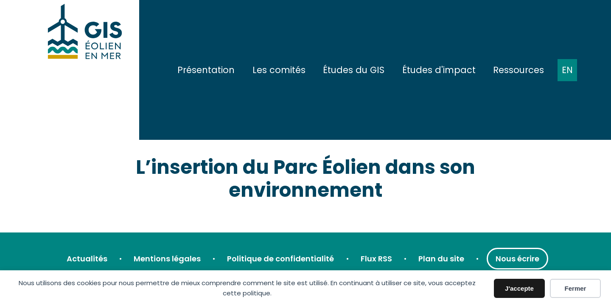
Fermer (575, 288)
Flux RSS (376, 258)
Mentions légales (167, 258)
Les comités (279, 70)
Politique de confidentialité (280, 258)
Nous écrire (517, 258)
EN (567, 70)
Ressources (518, 70)
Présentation (206, 70)
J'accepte (519, 288)
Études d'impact (439, 70)
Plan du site (441, 258)
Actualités (87, 258)
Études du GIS (353, 70)
